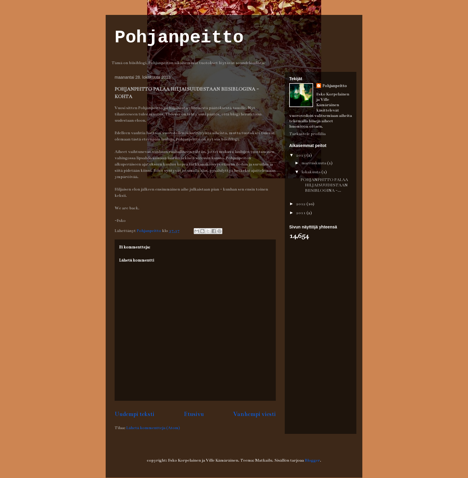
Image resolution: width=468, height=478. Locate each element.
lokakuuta (311, 171)
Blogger (312, 460)
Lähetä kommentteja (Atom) (153, 427)
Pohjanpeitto (179, 37)
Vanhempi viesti (254, 414)
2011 (301, 212)
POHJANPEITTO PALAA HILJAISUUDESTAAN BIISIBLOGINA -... (324, 185)
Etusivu (194, 414)
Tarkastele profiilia (307, 133)
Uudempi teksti (134, 414)
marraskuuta (314, 162)
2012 (301, 203)
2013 (301, 155)
